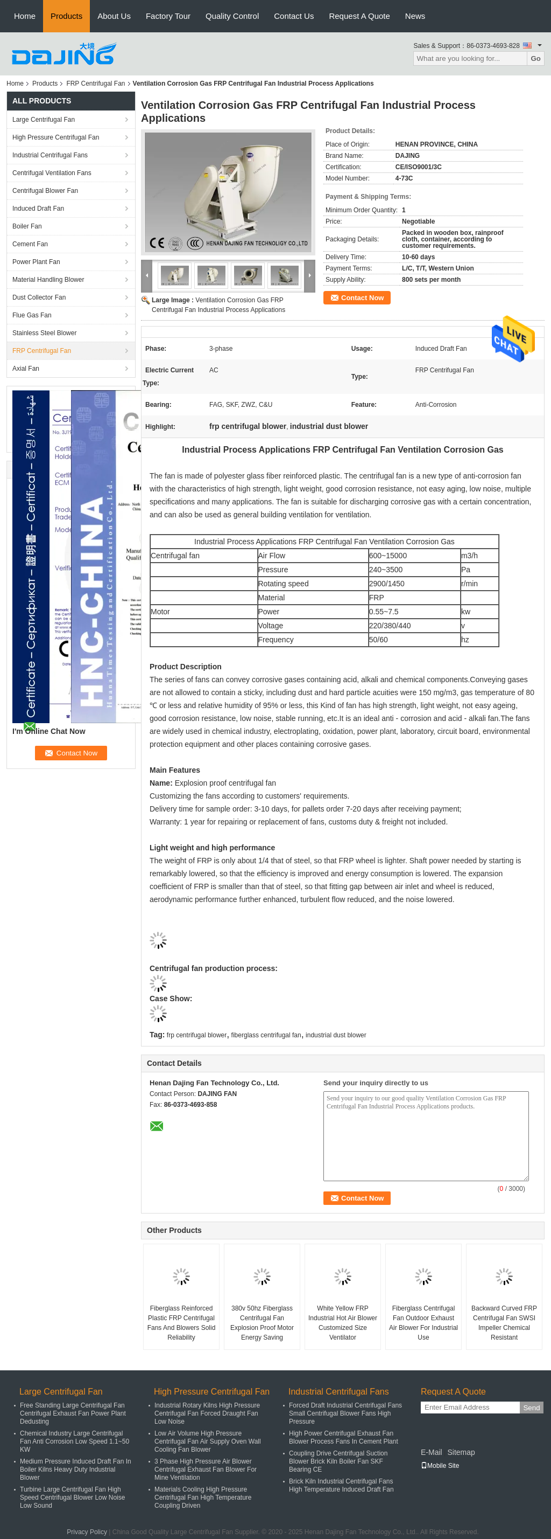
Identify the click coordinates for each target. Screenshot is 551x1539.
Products (66, 15)
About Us (114, 15)
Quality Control (232, 15)
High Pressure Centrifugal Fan (55, 137)
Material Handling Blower (48, 279)
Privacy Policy (87, 1532)
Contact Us (294, 15)
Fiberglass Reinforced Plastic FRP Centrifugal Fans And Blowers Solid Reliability (181, 1323)
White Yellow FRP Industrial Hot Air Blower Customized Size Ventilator (342, 1323)
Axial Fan (25, 368)
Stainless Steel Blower (44, 333)
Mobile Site (440, 1465)
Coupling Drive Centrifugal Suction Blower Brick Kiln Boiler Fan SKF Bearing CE (338, 1461)
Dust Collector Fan (39, 297)
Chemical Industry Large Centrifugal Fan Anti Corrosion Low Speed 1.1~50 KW (74, 1441)
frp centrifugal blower (197, 1035)
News (415, 15)
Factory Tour (168, 15)
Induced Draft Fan (38, 208)
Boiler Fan (27, 226)
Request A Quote (359, 15)
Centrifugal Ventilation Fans (51, 173)
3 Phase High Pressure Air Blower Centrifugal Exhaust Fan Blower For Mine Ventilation (205, 1469)
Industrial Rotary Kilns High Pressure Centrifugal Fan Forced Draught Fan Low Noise (207, 1413)
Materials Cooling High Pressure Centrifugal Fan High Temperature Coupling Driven (203, 1497)
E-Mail (431, 1452)
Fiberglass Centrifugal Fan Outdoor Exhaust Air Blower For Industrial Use (423, 1323)
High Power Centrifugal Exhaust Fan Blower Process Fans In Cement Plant (343, 1437)
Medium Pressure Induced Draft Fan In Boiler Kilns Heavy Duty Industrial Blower (75, 1469)
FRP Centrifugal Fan (95, 83)
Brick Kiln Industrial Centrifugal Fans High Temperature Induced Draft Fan (341, 1485)
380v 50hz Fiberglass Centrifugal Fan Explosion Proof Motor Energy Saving (262, 1323)
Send (531, 1408)
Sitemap (461, 1452)
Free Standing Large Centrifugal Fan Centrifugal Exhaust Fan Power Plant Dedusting (73, 1413)
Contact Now (362, 298)
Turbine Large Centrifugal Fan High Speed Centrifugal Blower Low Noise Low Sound (72, 1497)
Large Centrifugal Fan (43, 119)
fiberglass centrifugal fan (266, 1035)
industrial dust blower (336, 1035)
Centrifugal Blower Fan (45, 191)
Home (25, 15)
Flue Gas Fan (32, 315)
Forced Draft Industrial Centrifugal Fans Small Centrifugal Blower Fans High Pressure (345, 1413)
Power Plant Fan (36, 262)
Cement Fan (30, 244)
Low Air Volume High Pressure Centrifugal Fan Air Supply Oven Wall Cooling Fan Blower (207, 1441)
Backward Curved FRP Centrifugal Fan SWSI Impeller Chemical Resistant (504, 1323)
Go (536, 58)
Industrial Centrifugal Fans (50, 155)
